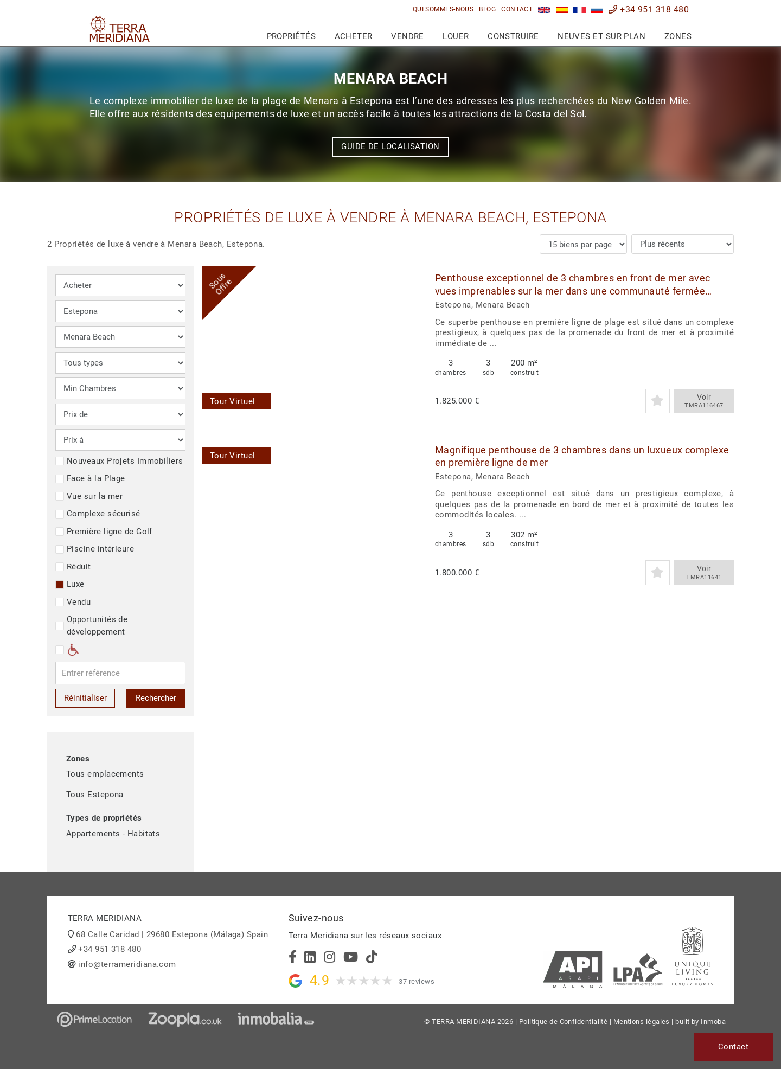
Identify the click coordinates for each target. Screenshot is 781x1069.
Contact (517, 9)
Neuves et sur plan (601, 36)
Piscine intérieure (94, 549)
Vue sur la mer (89, 496)
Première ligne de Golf (103, 531)
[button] (406, 342)
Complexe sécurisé (97, 514)
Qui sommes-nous (443, 9)
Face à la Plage (90, 478)
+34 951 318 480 (649, 9)
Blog (487, 9)
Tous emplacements (105, 774)
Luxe (70, 584)
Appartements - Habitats (113, 833)
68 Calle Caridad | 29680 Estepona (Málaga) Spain (172, 934)
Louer (456, 36)
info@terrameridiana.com (127, 964)
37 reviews (416, 981)
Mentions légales (641, 1021)
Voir (704, 401)
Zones (678, 36)
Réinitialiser (85, 698)
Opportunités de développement (91, 625)
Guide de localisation (390, 146)
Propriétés (291, 36)
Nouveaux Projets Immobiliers (119, 461)
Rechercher (156, 698)
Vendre (407, 36)
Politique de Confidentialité (563, 1021)
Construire (513, 36)
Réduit (73, 567)
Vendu (73, 602)
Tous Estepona (95, 794)
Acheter (354, 36)
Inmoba (713, 1021)
